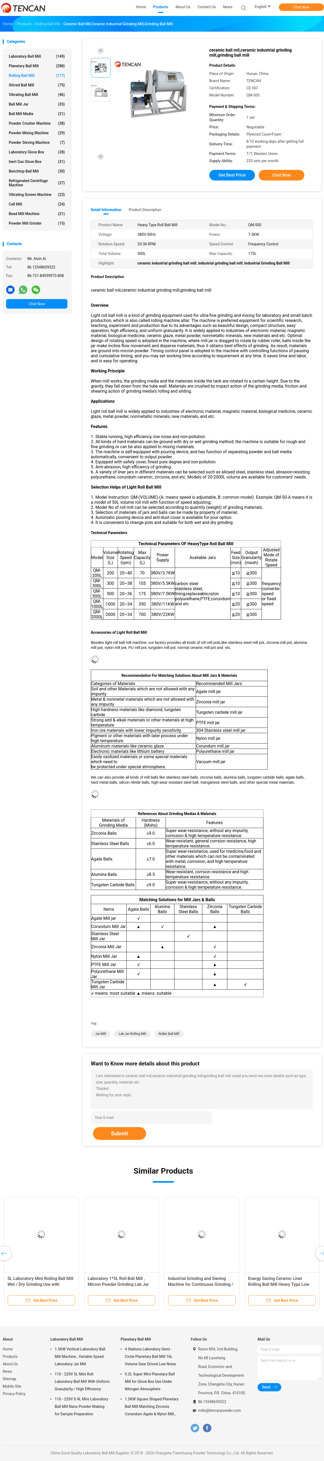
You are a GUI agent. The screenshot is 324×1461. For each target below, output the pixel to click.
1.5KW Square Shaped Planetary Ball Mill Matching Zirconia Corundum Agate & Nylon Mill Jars (151, 1407)
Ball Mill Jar (37, 104)
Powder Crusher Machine (37, 123)
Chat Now (301, 7)
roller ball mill (169, 1034)
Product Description (145, 210)
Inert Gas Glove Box (37, 161)
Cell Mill (37, 204)
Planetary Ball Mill (37, 66)
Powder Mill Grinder (37, 223)
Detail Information (106, 210)
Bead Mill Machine (37, 213)
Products (10, 1356)
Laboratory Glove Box (37, 152)
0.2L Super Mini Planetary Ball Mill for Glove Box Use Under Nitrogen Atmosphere (150, 1381)
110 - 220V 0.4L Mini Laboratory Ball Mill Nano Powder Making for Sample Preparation (81, 1406)
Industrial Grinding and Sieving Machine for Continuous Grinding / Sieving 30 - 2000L (200, 1284)
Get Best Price (232, 175)
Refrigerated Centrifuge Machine (37, 183)
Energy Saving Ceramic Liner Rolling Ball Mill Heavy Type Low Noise (278, 1284)
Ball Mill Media (37, 113)
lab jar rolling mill (132, 1034)
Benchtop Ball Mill (37, 171)
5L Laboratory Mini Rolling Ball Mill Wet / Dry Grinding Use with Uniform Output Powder (40, 1284)
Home (8, 1349)
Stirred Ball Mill (37, 85)
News (7, 1371)
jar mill (100, 1034)
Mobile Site (12, 1386)
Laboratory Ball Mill (37, 56)
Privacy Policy (14, 1394)
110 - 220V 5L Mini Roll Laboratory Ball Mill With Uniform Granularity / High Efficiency (82, 1381)
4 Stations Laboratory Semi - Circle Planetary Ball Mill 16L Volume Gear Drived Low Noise (150, 1356)
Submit (119, 1133)
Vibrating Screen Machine (37, 194)
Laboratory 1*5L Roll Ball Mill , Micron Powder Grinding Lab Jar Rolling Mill (118, 1284)
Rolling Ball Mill (37, 75)
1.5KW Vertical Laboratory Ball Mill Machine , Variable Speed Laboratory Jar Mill (80, 1356)
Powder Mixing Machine (37, 133)
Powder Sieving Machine (37, 142)
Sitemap (9, 1379)
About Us (10, 1364)
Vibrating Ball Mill (37, 94)
